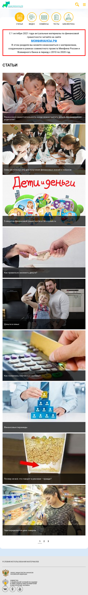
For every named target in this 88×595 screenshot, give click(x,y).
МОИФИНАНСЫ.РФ (44, 41)
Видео (31, 19)
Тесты (56, 19)
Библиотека (69, 19)
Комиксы (44, 19)
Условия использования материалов (20, 561)
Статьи (19, 19)
